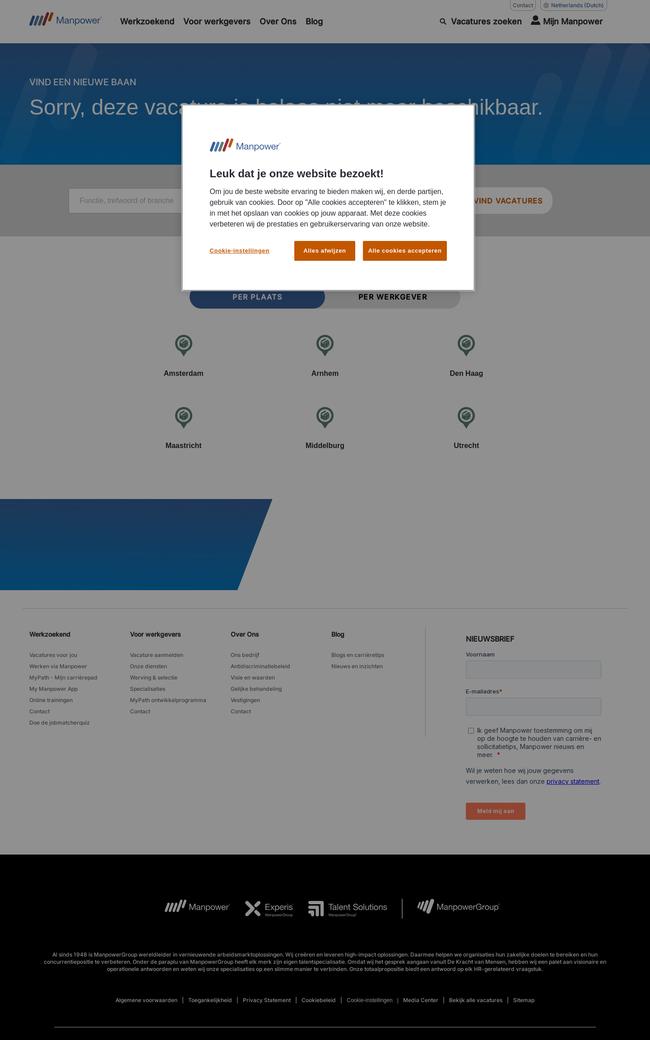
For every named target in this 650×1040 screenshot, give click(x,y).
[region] (328, 195)
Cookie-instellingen (239, 245)
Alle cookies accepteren (404, 245)
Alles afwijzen (324, 245)
